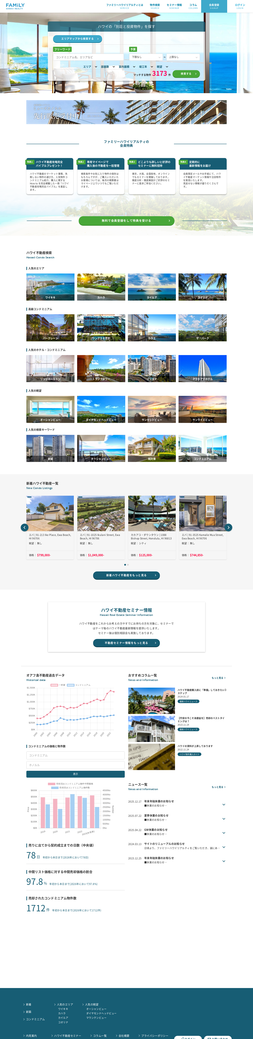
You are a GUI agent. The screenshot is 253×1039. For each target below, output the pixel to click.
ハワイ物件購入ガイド (189, 766)
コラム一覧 (100, 1035)
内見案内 (31, 1035)
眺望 (163, 67)
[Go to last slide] (24, 537)
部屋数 (108, 67)
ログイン (240, 6)
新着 (28, 1004)
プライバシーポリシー (154, 1035)
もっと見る (219, 689)
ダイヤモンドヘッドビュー (101, 1013)
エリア (90, 67)
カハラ (62, 1013)
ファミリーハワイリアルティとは (124, 6)
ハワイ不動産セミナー (67, 1035)
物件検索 (155, 6)
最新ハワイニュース (188, 713)
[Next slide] (228, 537)
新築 (28, 1012)
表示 (75, 792)
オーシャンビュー (96, 1009)
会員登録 (214, 6)
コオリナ (63, 1022)
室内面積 (127, 67)
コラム (193, 6)
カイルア (63, 1018)
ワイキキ (63, 1009)
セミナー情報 (174, 6)
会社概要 (124, 1035)
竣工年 (146, 67)
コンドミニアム (35, 1019)
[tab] (125, 574)
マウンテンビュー (96, 1018)
